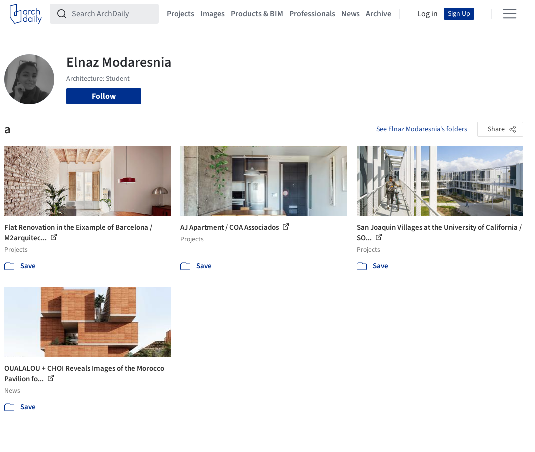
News (350, 13)
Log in (427, 13)
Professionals (312, 13)
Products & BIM (257, 13)
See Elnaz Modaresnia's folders (421, 129)
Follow (104, 96)
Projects (180, 13)
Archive (378, 13)
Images (212, 13)
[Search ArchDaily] (112, 14)
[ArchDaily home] (26, 14)
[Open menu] (510, 14)
